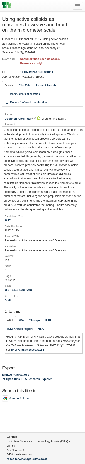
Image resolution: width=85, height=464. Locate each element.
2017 (8, 220)
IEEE (48, 320)
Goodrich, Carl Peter (20, 118)
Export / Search (45, 85)
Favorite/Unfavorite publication (26, 102)
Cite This (24, 85)
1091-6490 (25, 290)
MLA (41, 329)
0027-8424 (11, 290)
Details (9, 85)
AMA (10, 320)
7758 (8, 300)
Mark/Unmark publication (22, 94)
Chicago (34, 320)
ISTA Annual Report (20, 329)
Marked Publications (15, 374)
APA (21, 320)
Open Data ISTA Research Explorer (27, 379)
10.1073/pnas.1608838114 (36, 72)
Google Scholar (16, 398)
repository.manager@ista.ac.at (27, 459)
